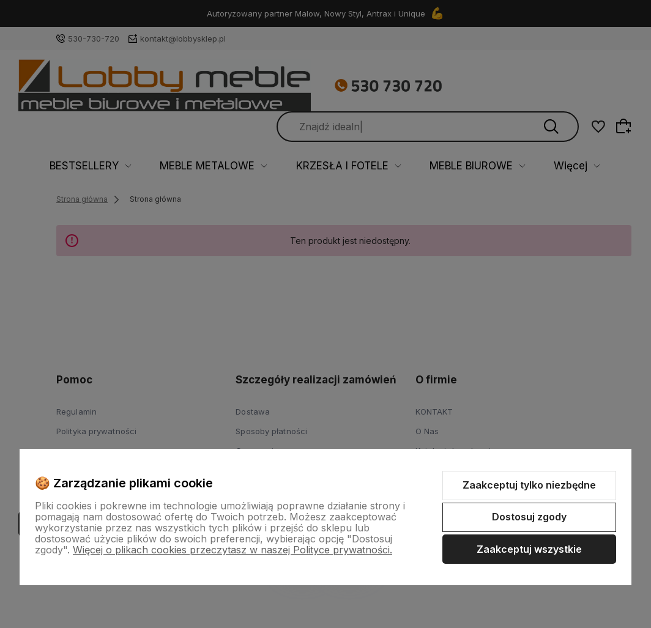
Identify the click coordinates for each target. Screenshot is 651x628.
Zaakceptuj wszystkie (529, 549)
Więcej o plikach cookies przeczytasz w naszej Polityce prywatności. (232, 550)
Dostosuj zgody (529, 517)
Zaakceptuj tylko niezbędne (529, 485)
